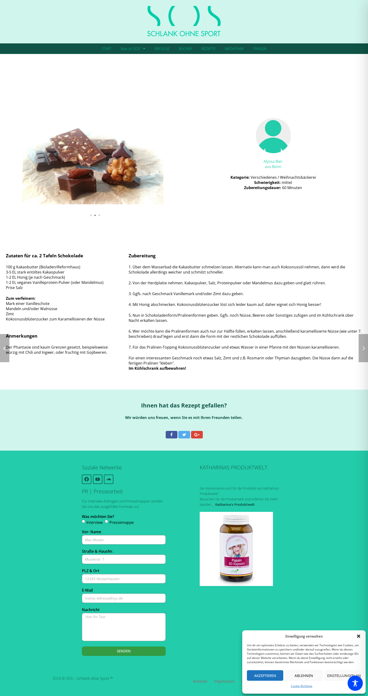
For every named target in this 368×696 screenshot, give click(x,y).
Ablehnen (304, 675)
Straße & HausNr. (97, 551)
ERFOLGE (162, 48)
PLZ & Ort (90, 570)
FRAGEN (259, 48)
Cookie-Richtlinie (301, 686)
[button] (358, 636)
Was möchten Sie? (98, 516)
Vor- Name (91, 531)
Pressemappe (121, 522)
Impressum (224, 681)
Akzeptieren (265, 675)
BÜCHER (185, 48)
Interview (94, 522)
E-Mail (87, 590)
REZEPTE (208, 48)
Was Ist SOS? (133, 48)
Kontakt (200, 681)
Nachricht (91, 609)
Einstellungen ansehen (344, 675)
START (106, 48)
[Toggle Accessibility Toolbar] (355, 683)
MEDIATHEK (234, 48)
